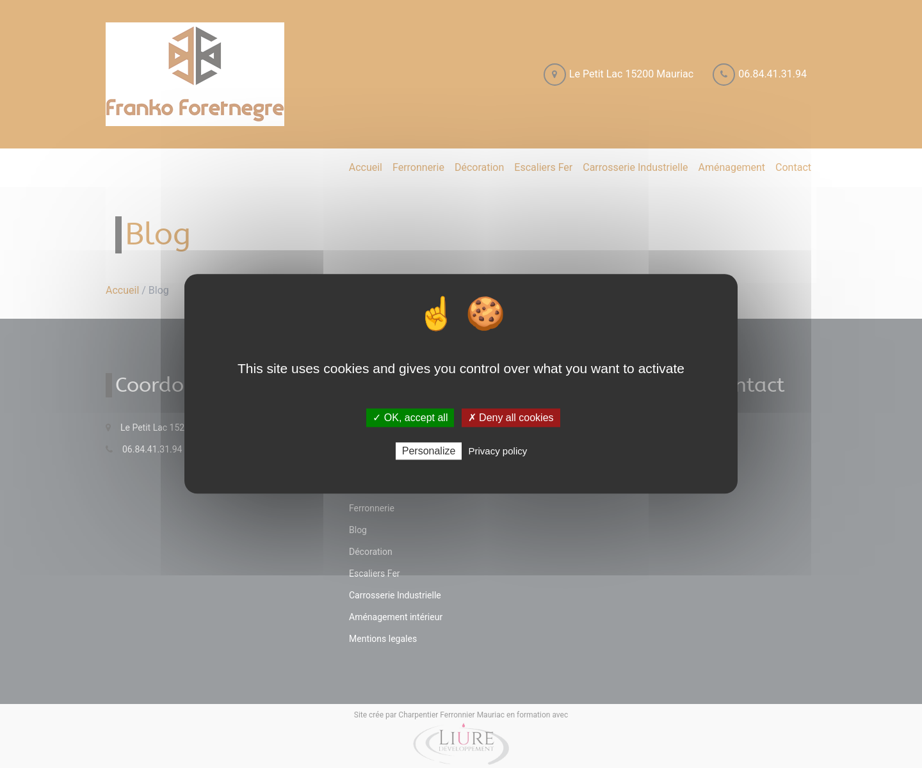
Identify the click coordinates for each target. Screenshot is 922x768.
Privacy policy (498, 451)
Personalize (429, 451)
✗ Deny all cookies (511, 417)
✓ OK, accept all (410, 417)
